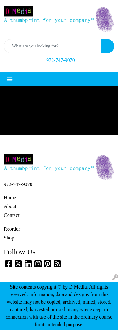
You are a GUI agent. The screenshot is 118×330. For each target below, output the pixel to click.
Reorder (12, 229)
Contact (12, 215)
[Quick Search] (52, 46)
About (10, 206)
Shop (9, 237)
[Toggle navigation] (9, 79)
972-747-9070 (60, 60)
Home (10, 197)
